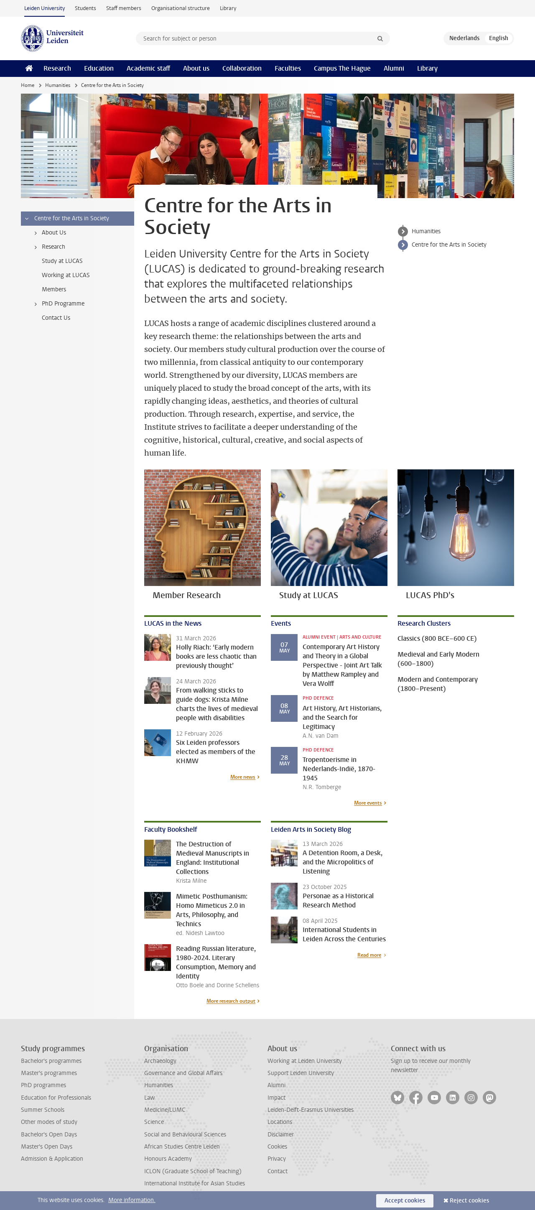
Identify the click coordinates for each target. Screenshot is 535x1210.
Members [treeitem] (54, 289)
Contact (278, 1171)
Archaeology (160, 1061)
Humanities (57, 85)
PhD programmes (43, 1085)
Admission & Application (52, 1159)
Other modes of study (49, 1122)
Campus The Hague (342, 68)
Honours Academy (168, 1159)
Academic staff (148, 68)
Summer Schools (42, 1110)
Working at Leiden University (305, 1061)
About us (196, 68)
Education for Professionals (56, 1098)
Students (85, 8)
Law (149, 1098)
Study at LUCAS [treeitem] (62, 261)
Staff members (123, 8)
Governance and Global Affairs (183, 1073)
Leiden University (44, 8)
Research (57, 68)
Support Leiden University (301, 1073)
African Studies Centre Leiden (182, 1147)
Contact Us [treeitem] (56, 318)
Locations (280, 1122)
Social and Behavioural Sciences (185, 1135)
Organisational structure (180, 8)
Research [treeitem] (48, 247)
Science (154, 1122)
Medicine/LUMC (164, 1110)
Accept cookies (405, 1201)
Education (99, 68)
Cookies (277, 1147)
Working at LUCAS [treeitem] (66, 275)
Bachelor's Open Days (49, 1135)
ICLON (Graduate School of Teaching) (193, 1171)
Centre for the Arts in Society (449, 245)
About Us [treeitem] (48, 233)
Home (27, 85)
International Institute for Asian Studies (194, 1183)
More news (242, 777)
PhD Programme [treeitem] (57, 304)
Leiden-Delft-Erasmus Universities (311, 1110)
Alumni (394, 68)
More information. (131, 1200)
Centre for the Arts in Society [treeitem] (66, 218)
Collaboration (242, 68)
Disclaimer (281, 1135)
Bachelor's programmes (51, 1061)
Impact (276, 1098)
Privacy (277, 1159)
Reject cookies (469, 1201)
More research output (230, 1001)
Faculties (288, 68)
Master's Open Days (46, 1147)
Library (228, 8)
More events (368, 803)
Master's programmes (49, 1073)
